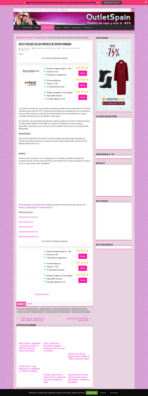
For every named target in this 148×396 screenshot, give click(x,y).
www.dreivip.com (26, 222)
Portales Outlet (27, 27)
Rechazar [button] (103, 393)
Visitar (82, 73)
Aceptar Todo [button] (91, 393)
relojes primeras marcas (81, 312)
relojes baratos (23, 312)
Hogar (58, 27)
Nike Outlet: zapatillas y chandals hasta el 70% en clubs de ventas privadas (30, 347)
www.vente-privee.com (28, 217)
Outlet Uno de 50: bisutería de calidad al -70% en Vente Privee (79, 335)
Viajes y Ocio (76, 27)
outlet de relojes (32, 309)
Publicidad (64, 10)
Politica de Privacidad (51, 10)
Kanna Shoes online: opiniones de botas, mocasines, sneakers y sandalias (79, 370)
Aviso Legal (24, 10)
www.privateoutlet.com (28, 232)
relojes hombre (52, 312)
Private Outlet (31, 207)
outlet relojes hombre (61, 309)
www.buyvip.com (26, 227)
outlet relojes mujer (79, 309)
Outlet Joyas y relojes (53, 48)
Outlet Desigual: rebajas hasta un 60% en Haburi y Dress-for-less (33, 318)
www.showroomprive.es (29, 236)
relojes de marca (38, 312)
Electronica (87, 27)
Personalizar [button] (114, 393)
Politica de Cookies (36, 10)
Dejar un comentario (73, 48)
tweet (21, 54)
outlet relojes (46, 309)
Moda (37, 27)
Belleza (66, 27)
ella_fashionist (26, 48)
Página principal (24, 37)
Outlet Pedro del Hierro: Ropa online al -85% (76, 318)
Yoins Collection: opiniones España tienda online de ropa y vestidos (54, 347)
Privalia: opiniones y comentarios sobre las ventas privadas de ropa (54, 370)
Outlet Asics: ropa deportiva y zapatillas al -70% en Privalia (29, 360)
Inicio (16, 10)
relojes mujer (65, 312)
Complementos (47, 27)
